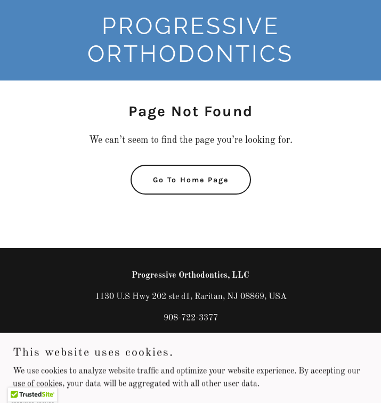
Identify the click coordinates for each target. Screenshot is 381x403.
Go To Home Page (191, 179)
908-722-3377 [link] (191, 318)
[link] (190, 59)
